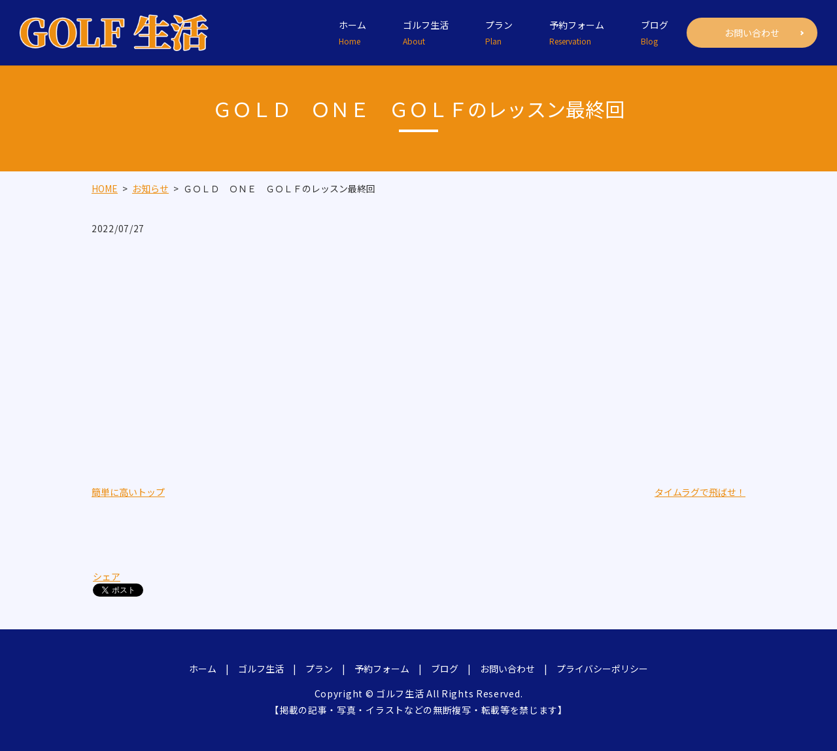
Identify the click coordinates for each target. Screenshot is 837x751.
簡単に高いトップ (128, 491)
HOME (105, 188)
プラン (499, 32)
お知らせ (150, 188)
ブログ (654, 32)
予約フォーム (576, 32)
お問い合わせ (752, 32)
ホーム (352, 32)
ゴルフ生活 (426, 32)
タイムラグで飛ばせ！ (700, 491)
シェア (106, 576)
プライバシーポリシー (602, 668)
